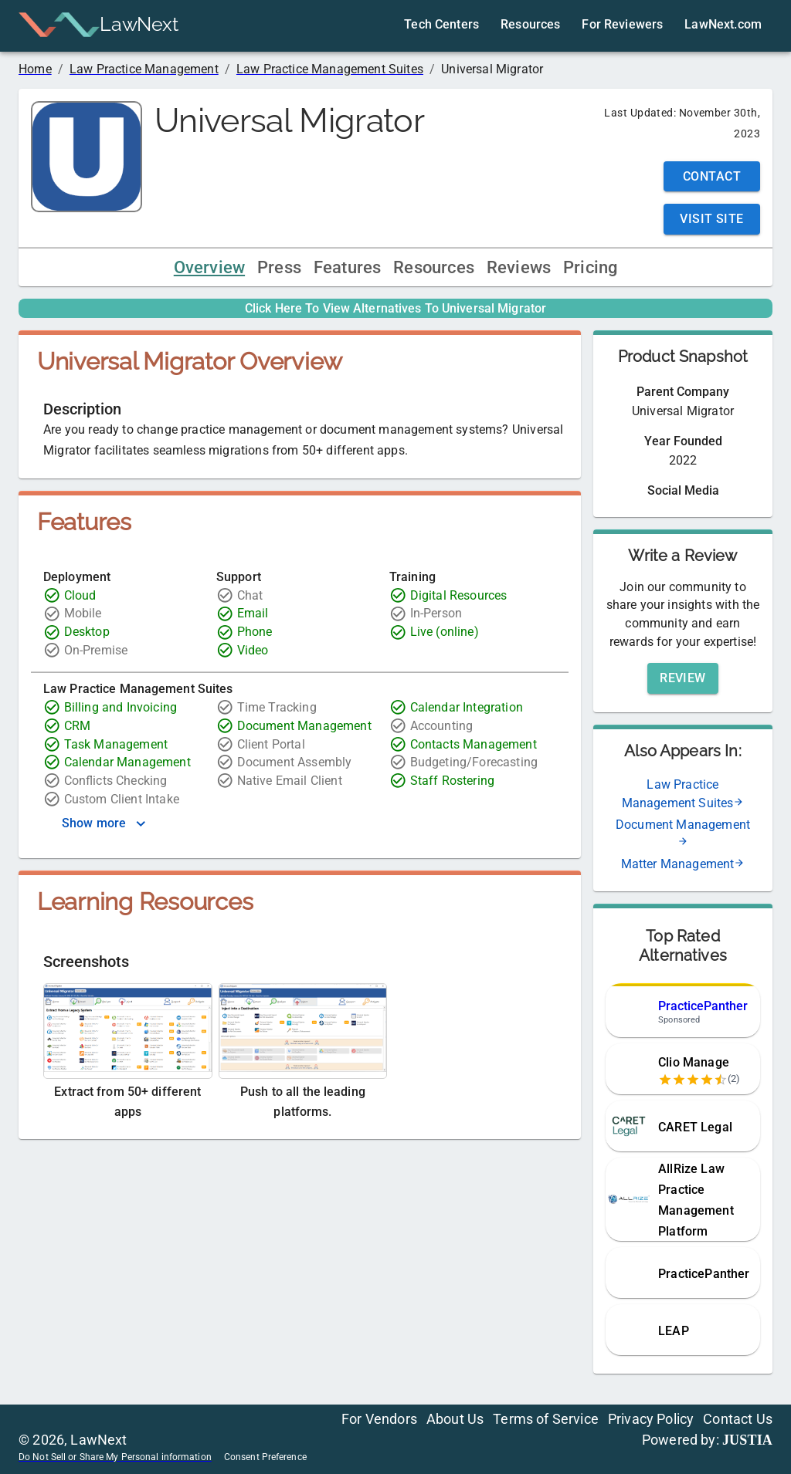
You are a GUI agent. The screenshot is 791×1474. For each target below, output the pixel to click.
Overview (209, 267)
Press (279, 267)
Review (683, 678)
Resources (433, 267)
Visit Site (712, 218)
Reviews (519, 267)
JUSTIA (747, 1440)
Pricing (590, 267)
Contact (712, 176)
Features (347, 267)
